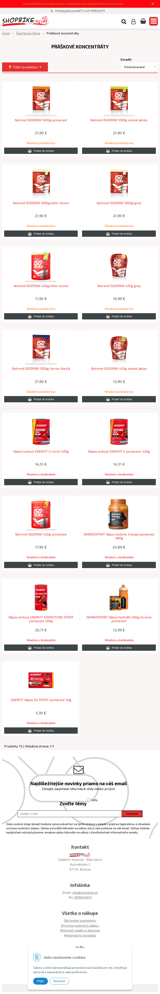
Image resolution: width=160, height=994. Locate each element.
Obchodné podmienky (80, 920)
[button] (124, 21)
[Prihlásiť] (133, 21)
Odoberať (132, 813)
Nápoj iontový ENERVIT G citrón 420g (41, 451)
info (95, 800)
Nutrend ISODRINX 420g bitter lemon (41, 286)
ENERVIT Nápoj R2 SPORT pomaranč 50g (41, 700)
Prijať (40, 981)
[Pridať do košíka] (41, 151)
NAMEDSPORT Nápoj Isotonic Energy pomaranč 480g (119, 536)
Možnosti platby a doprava (80, 930)
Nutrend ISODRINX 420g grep (119, 286)
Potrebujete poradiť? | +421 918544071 (80, 11)
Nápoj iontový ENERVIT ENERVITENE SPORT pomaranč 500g (41, 619)
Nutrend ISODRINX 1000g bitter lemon (41, 203)
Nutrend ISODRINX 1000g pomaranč (41, 120)
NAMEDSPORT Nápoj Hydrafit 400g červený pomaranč (118, 619)
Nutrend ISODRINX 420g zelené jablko (119, 368)
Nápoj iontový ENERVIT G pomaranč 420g (119, 451)
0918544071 (83, 897)
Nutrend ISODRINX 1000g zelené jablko (119, 120)
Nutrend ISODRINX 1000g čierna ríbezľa (41, 368)
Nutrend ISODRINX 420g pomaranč (41, 534)
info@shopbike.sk (85, 892)
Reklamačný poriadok (80, 935)
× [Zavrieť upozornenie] (153, 3)
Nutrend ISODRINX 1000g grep (119, 203)
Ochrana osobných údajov (80, 925)
